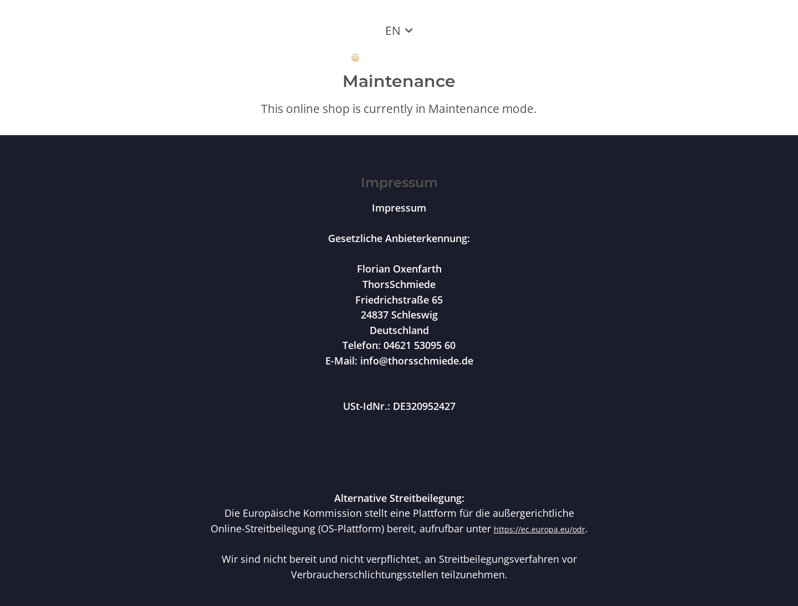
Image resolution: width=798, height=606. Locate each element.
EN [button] (393, 30)
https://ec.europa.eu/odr (539, 529)
